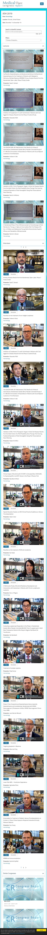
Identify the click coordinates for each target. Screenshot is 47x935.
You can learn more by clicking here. (23, 933)
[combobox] (23, 40)
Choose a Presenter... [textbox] (11, 40)
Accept (41, 930)
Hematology (9, 16)
